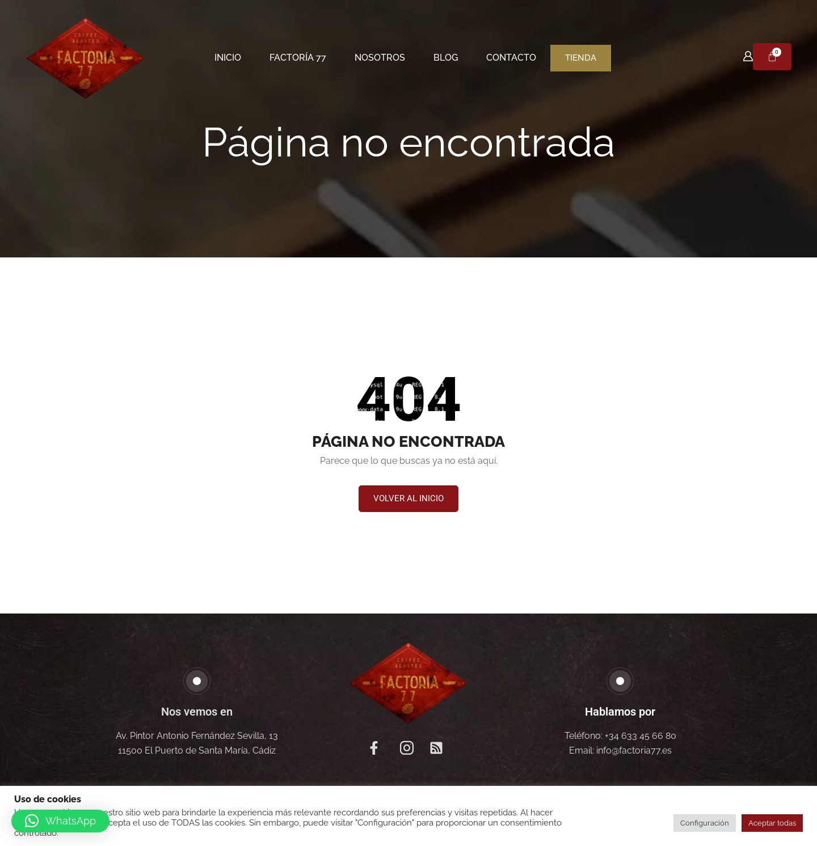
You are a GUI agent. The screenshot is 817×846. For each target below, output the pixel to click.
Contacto (511, 57)
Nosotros (380, 57)
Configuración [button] (704, 823)
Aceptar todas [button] (772, 823)
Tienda (580, 58)
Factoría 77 (297, 57)
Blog (445, 57)
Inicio (227, 57)
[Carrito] (772, 56)
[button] (408, 498)
